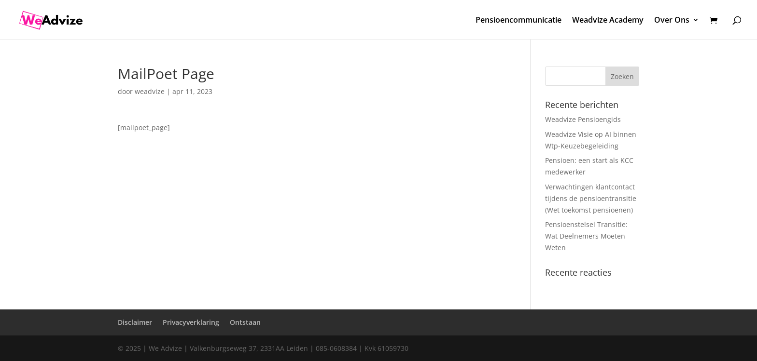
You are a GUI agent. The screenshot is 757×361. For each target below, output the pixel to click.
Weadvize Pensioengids (583, 119)
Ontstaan (245, 322)
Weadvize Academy (608, 20)
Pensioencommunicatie (518, 20)
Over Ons (671, 20)
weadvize (150, 91)
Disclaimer (135, 322)
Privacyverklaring (191, 322)
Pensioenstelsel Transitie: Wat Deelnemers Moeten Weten (586, 236)
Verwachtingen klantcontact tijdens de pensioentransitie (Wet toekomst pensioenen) (590, 198)
